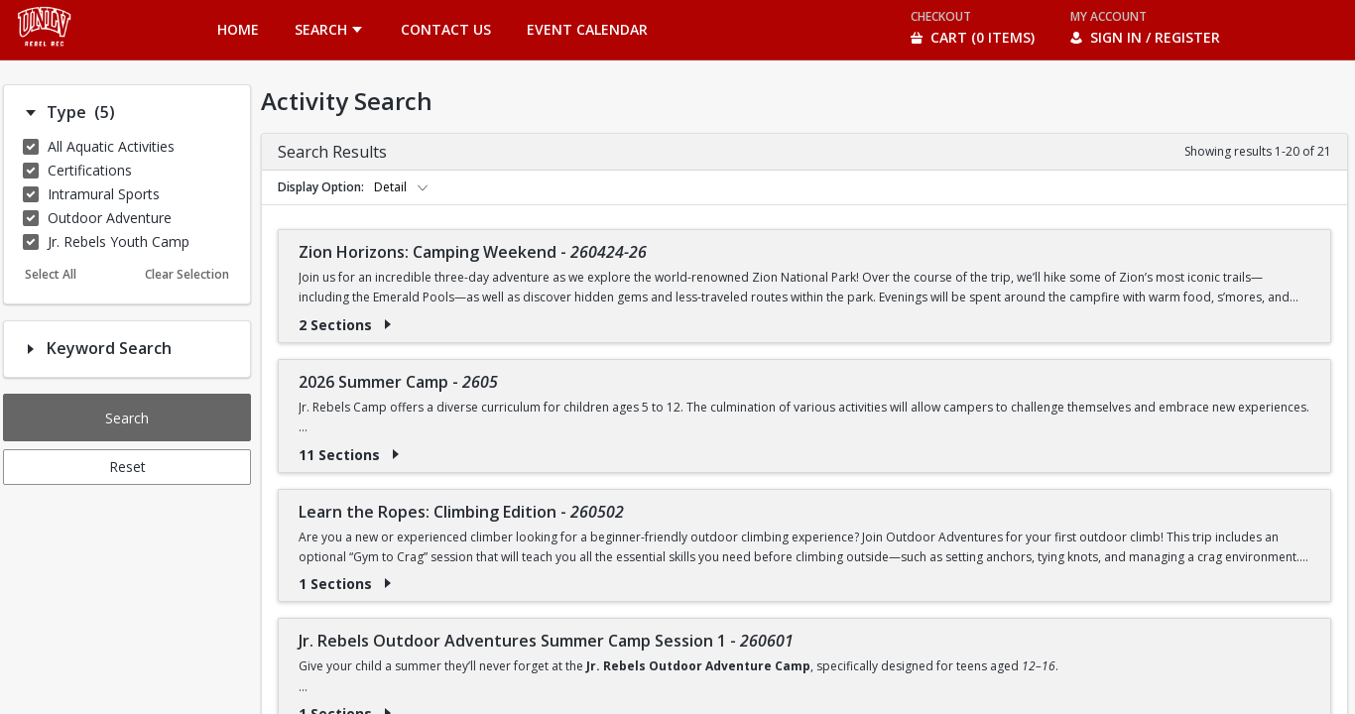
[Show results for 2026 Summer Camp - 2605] (396, 454)
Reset (127, 466)
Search (127, 418)
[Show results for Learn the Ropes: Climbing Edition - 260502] (388, 583)
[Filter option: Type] (31, 113)
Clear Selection (187, 274)
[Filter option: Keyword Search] (31, 349)
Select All (50, 274)
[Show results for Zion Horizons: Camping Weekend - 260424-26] (388, 324)
